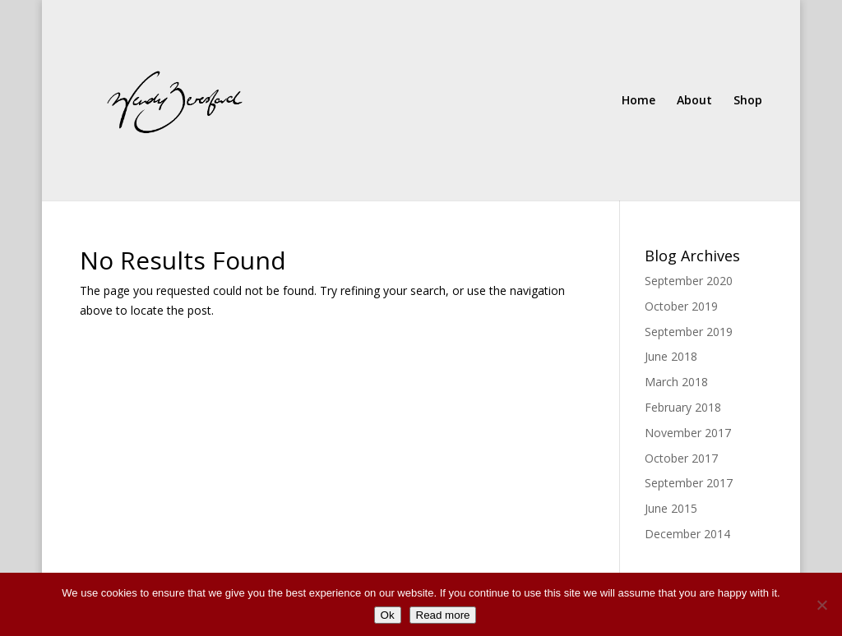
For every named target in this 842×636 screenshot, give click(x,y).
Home (638, 101)
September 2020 (689, 280)
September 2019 (689, 331)
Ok (388, 615)
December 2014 (687, 534)
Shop (747, 101)
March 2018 (676, 381)
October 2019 (681, 306)
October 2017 (681, 458)
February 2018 (683, 407)
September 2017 (689, 483)
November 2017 (688, 432)
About (694, 101)
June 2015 (671, 508)
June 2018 (671, 356)
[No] (821, 605)
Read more (443, 615)
